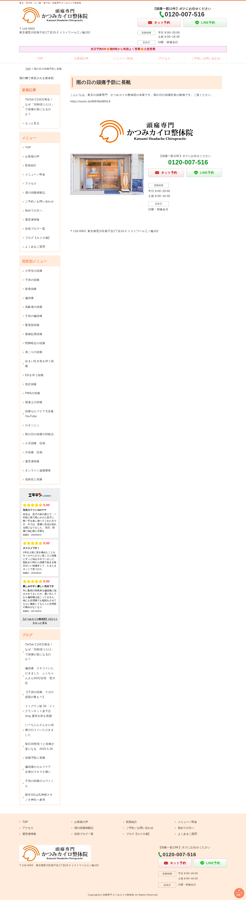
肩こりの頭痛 (33, 352)
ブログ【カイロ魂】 (38, 237)
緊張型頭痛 (32, 325)
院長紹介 (31, 165)
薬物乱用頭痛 (33, 334)
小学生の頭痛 (33, 270)
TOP (40, 58)
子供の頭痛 (32, 279)
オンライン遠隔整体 (38, 470)
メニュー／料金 (123, 58)
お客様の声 (81, 58)
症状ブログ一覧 (35, 228)
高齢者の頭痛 (33, 306)
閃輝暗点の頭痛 (35, 343)
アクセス (164, 58)
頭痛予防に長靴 (35, 757)
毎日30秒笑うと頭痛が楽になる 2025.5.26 (39, 746)
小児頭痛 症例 (35, 443)
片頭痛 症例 (33, 452)
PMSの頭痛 (32, 393)
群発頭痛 (31, 288)
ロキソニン (32, 425)
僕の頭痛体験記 (35, 192)
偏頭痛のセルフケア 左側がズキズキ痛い (39, 769)
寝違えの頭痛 (33, 402)
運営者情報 (32, 219)
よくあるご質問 (35, 246)
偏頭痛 (29, 298)
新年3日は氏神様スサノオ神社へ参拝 (39, 797)
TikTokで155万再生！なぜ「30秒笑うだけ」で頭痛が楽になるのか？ (39, 107)
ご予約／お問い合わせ (206, 58)
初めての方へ (33, 210)
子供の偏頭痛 (33, 315)
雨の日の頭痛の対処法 (39, 434)
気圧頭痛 (31, 384)
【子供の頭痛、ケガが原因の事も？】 (39, 694)
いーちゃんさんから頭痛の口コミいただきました (39, 729)
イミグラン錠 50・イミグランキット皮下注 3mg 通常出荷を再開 (40, 711)
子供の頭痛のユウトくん (39, 783)
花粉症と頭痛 (33, 479)
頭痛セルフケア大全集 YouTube (41, 414)
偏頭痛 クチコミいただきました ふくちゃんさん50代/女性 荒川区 (40, 675)
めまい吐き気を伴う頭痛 (39, 364)
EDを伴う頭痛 (34, 375)
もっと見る (32, 123)
